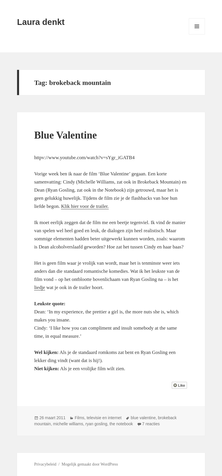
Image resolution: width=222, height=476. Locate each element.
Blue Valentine (65, 135)
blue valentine (143, 417)
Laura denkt (40, 22)
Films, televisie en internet (98, 417)
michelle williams (68, 424)
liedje (39, 287)
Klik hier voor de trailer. (85, 206)
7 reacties (151, 424)
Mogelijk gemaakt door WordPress (90, 464)
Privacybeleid (45, 464)
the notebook (121, 424)
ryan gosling (97, 424)
